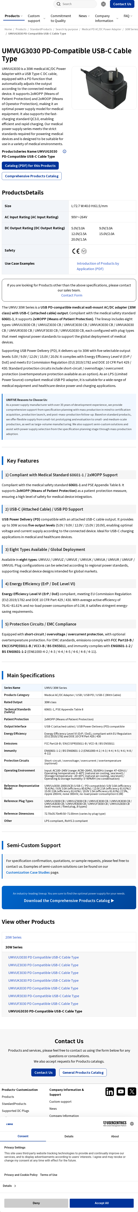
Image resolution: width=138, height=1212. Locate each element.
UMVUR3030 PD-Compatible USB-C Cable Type (43, 999)
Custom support (34, 21)
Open (64, 155)
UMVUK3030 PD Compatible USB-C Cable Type (43, 984)
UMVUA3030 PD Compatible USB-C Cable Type (43, 991)
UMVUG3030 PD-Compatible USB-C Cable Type (45, 1014)
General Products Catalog (83, 1076)
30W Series (13, 950)
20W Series (13, 940)
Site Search (57, 8)
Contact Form (71, 298)
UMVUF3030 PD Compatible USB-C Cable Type (43, 1007)
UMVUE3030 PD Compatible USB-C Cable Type (43, 976)
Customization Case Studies (28, 875)
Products (12, 19)
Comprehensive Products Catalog (31, 179)
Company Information (104, 21)
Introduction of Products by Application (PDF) (98, 269)
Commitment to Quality (61, 21)
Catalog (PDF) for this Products (30, 169)
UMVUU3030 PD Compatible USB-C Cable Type (43, 960)
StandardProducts (14, 1107)
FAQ (126, 19)
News (83, 19)
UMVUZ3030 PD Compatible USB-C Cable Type (43, 968)
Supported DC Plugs (15, 1114)
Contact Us (122, 7)
